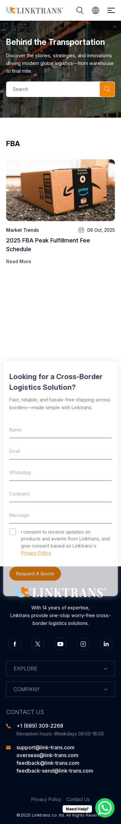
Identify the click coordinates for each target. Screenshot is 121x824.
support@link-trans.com (45, 747)
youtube (60, 643)
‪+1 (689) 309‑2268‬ (39, 725)
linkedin (106, 643)
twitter (37, 643)
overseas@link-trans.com (47, 755)
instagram (83, 643)
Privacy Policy (46, 799)
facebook (14, 643)
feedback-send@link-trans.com (54, 770)
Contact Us (78, 799)
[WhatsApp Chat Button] (105, 808)
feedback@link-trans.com (47, 763)
